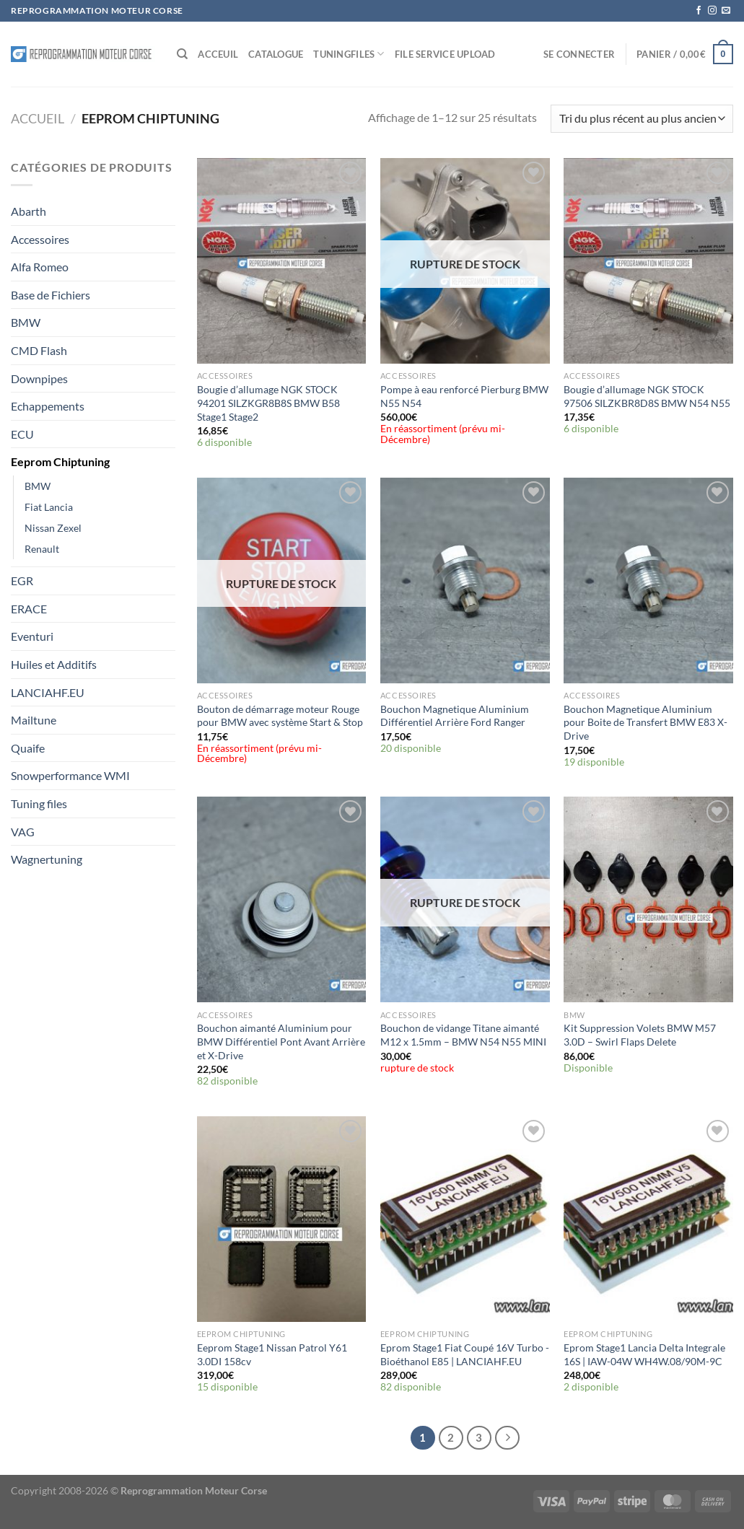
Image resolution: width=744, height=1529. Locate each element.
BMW (25, 322)
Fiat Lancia (49, 507)
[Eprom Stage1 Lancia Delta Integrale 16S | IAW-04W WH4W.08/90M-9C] (648, 1219)
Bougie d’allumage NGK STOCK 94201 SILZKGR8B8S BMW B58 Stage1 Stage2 (268, 402)
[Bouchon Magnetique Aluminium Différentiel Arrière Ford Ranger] (465, 580)
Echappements (47, 406)
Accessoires (40, 239)
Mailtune (33, 720)
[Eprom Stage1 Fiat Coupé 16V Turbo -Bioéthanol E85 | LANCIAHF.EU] (465, 1219)
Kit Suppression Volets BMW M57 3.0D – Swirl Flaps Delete (640, 1035)
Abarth (28, 211)
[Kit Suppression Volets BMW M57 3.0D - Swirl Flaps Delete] (648, 899)
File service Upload (445, 54)
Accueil (37, 118)
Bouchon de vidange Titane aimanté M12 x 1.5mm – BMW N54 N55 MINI (463, 1035)
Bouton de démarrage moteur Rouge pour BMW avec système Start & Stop (280, 716)
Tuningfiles (348, 54)
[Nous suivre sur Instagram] (712, 11)
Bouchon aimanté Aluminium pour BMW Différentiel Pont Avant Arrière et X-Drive (281, 1041)
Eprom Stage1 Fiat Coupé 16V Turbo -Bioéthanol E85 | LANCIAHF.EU (464, 1354)
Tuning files (39, 803)
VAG (23, 831)
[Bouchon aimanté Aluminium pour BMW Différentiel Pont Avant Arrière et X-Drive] (282, 899)
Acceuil (218, 54)
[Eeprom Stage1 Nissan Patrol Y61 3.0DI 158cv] (282, 1219)
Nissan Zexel (53, 528)
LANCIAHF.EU (47, 692)
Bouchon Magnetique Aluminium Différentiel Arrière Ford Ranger (454, 716)
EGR (22, 580)
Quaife (28, 748)
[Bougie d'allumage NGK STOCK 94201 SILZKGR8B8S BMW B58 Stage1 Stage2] (282, 261)
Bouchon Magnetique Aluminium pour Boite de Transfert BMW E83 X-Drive (645, 722)
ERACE (29, 608)
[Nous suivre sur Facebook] (698, 11)
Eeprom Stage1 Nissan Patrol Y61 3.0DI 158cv (272, 1354)
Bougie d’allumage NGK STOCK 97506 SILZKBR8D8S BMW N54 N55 (647, 396)
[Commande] (642, 119)
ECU (22, 434)
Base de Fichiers (50, 295)
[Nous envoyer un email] (726, 11)
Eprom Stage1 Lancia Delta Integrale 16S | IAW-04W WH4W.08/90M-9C (644, 1354)
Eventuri (32, 636)
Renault (42, 549)
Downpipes (39, 378)
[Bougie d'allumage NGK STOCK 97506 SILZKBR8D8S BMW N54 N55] (648, 261)
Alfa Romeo (40, 266)
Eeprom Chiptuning (60, 461)
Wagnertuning (46, 859)
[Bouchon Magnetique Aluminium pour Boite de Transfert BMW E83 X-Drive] (648, 580)
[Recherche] (182, 54)
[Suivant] (507, 1438)
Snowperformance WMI (70, 775)
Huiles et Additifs (54, 664)
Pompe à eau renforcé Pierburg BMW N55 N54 (464, 396)
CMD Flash (39, 350)
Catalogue (275, 54)
